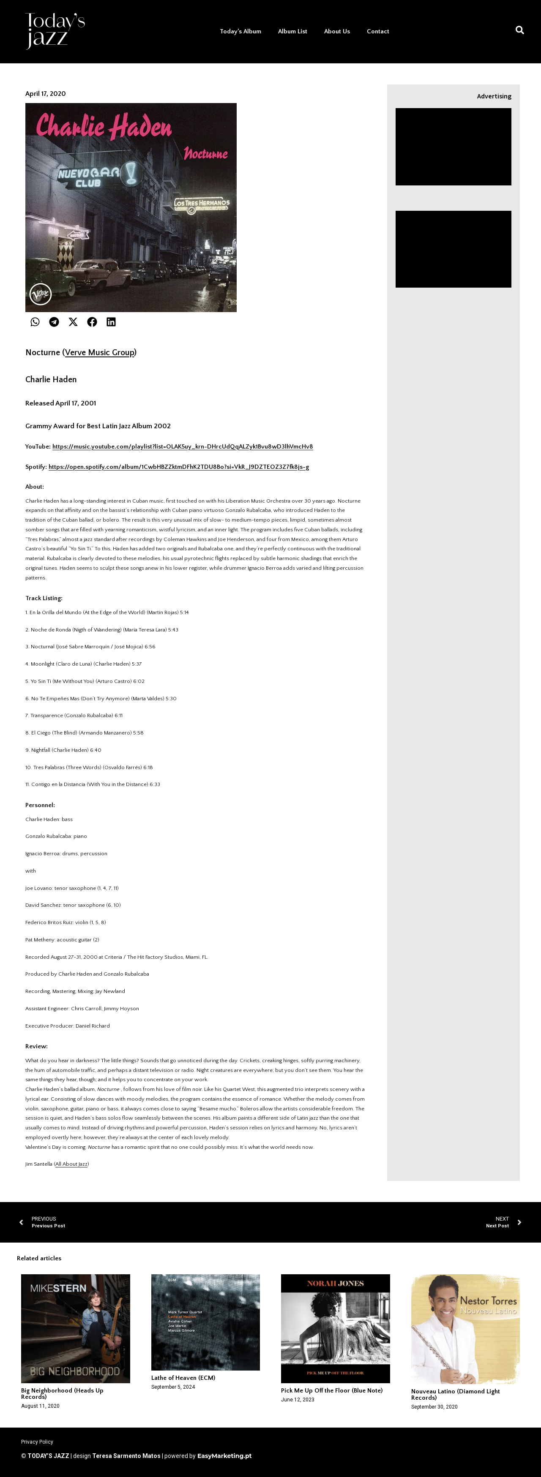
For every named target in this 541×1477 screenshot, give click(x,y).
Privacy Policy (37, 1442)
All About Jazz (71, 1164)
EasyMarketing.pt (224, 1456)
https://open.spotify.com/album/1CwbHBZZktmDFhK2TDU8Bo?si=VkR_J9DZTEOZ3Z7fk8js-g (179, 467)
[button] (34, 321)
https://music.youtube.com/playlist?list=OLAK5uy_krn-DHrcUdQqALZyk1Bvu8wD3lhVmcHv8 (182, 446)
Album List (292, 31)
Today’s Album (240, 31)
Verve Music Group (99, 352)
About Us (337, 31)
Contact (378, 31)
